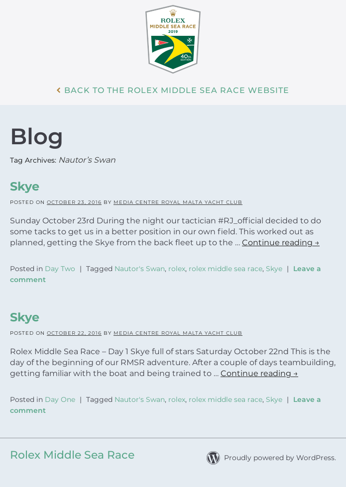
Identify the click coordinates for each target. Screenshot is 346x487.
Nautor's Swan (140, 268)
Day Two (60, 268)
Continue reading (281, 242)
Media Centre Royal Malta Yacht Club (178, 202)
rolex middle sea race (225, 268)
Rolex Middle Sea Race (72, 455)
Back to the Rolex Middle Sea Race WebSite (176, 90)
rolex (176, 268)
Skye (24, 186)
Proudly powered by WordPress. (280, 457)
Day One (60, 399)
